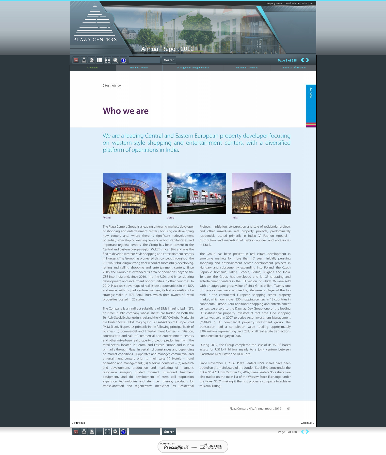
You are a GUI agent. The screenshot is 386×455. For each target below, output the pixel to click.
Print (304, 3)
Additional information (293, 67)
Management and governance (193, 67)
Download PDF (292, 3)
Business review (139, 67)
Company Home (274, 3)
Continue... (307, 422)
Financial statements (247, 67)
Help (312, 3)
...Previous (78, 422)
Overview (92, 67)
